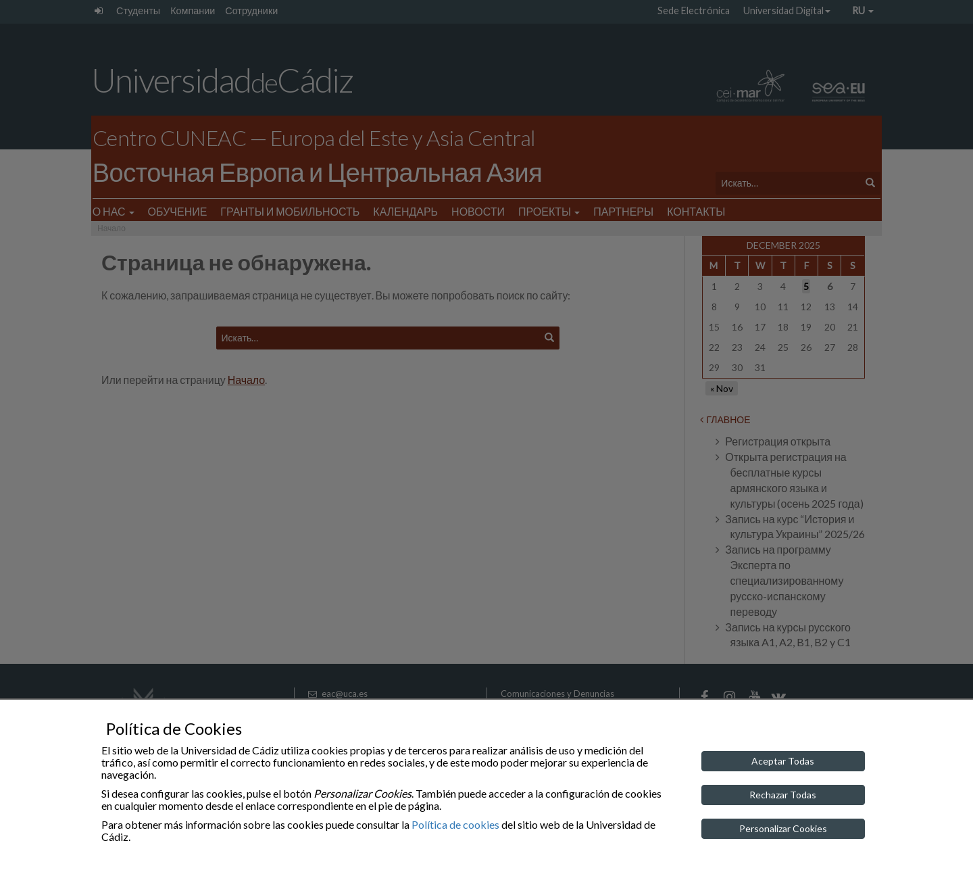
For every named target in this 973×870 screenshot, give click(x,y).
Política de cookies (455, 824)
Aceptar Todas (782, 761)
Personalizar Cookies (783, 828)
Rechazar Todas (782, 794)
